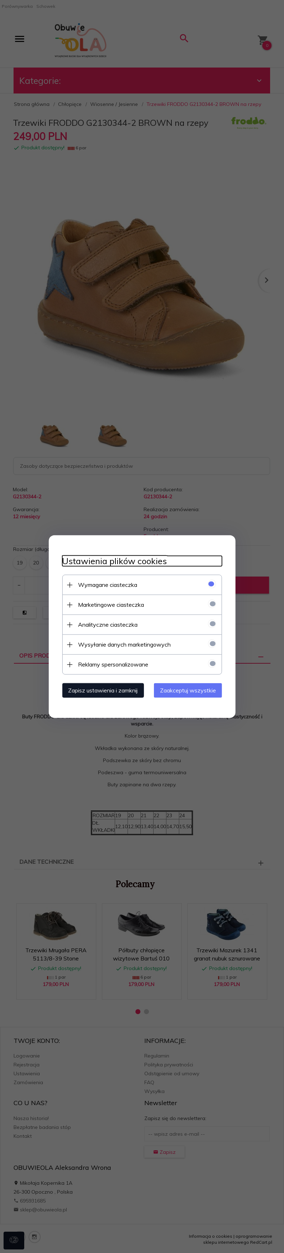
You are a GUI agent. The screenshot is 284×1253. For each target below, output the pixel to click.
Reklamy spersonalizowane (111, 664)
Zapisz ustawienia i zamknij (101, 690)
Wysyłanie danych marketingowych (122, 644)
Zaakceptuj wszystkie (190, 690)
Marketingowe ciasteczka (109, 604)
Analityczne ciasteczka (106, 624)
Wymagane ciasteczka (105, 584)
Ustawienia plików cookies (112, 561)
